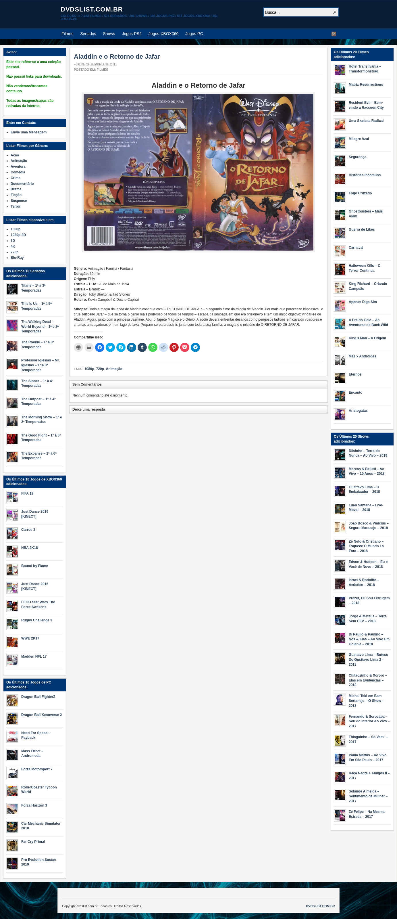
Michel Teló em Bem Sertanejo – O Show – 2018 (366, 701)
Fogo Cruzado (360, 193)
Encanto (355, 392)
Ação (15, 155)
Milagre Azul (359, 139)
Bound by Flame (34, 566)
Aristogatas (358, 411)
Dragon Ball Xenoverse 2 (41, 715)
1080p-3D (18, 235)
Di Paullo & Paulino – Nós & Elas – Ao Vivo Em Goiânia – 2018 (369, 639)
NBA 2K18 (29, 548)
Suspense (19, 201)
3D (13, 241)
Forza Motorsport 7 (37, 769)
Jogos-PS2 (132, 33)
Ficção (16, 195)
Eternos (355, 374)
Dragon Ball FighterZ (38, 697)
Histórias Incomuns (365, 175)
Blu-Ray (17, 258)
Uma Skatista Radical (366, 121)
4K (13, 246)
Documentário (22, 184)
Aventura (18, 166)
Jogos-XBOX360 (163, 33)
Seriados (88, 33)
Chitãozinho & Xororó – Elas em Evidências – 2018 (368, 680)
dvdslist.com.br (92, 9)
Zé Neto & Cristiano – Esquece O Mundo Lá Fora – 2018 (366, 546)
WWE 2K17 (30, 638)
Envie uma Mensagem (29, 132)
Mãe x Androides (362, 356)
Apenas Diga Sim (363, 302)
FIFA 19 (27, 493)
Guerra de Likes (362, 229)
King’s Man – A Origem (367, 338)
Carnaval (356, 248)
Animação (114, 369)
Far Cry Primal (33, 842)
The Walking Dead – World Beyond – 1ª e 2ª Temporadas (40, 327)
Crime (15, 178)
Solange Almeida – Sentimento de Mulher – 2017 (368, 796)
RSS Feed (334, 34)
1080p (89, 369)
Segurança (357, 157)
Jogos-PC (194, 33)
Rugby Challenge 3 (36, 620)
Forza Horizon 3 (34, 805)
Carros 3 (28, 530)
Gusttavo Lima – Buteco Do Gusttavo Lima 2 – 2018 (368, 660)
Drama (16, 189)
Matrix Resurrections (366, 85)
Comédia (18, 172)
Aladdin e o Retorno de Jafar (117, 56)
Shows (109, 33)
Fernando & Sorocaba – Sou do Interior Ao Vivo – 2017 (369, 721)
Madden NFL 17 (34, 656)
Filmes (67, 33)
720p (100, 369)
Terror (15, 206)
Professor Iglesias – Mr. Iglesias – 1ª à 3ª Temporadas (40, 365)
